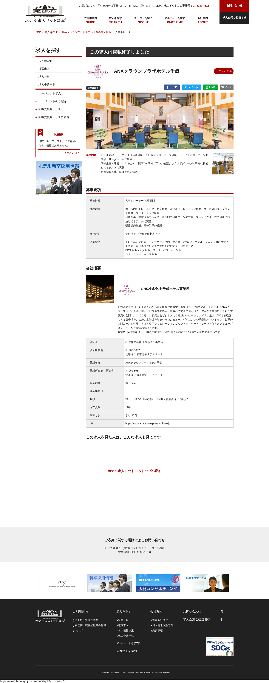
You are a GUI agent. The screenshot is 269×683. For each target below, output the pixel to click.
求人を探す (115, 18)
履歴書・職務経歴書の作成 (90, 625)
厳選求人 (44, 71)
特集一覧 (123, 619)
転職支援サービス (49, 111)
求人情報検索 (126, 630)
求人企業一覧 (46, 87)
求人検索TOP (46, 63)
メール (226, 87)
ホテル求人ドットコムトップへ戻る (134, 471)
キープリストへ (72, 155)
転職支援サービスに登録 (53, 119)
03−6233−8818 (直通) (117, 548)
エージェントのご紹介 (52, 103)
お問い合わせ (192, 611)
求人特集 (44, 79)
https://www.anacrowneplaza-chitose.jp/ (148, 423)
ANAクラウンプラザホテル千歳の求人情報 (86, 32)
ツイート (191, 87)
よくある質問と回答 (86, 619)
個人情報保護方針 (162, 625)
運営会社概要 (160, 619)
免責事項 (157, 630)
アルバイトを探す (174, 18)
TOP (38, 32)
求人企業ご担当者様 (234, 17)
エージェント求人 (49, 96)
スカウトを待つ (143, 18)
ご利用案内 (90, 18)
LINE (210, 87)
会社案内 (202, 18)
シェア (172, 87)
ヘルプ (79, 630)
